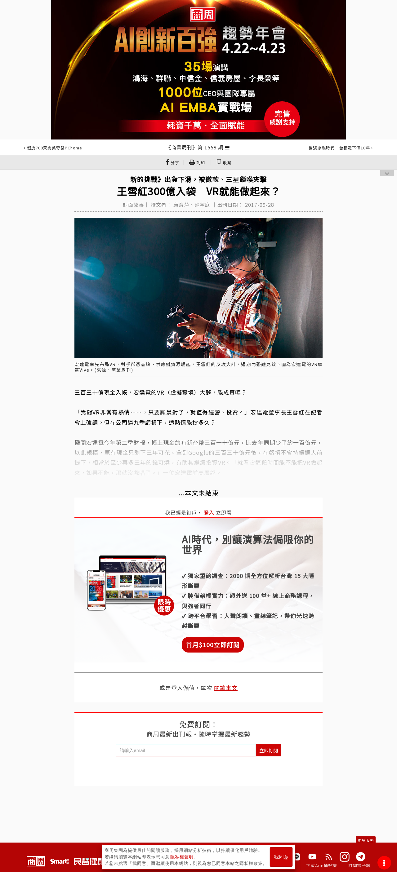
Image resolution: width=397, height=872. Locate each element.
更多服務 (366, 840)
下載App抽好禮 (321, 865)
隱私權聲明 (182, 856)
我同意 (281, 857)
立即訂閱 (268, 750)
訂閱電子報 (359, 865)
